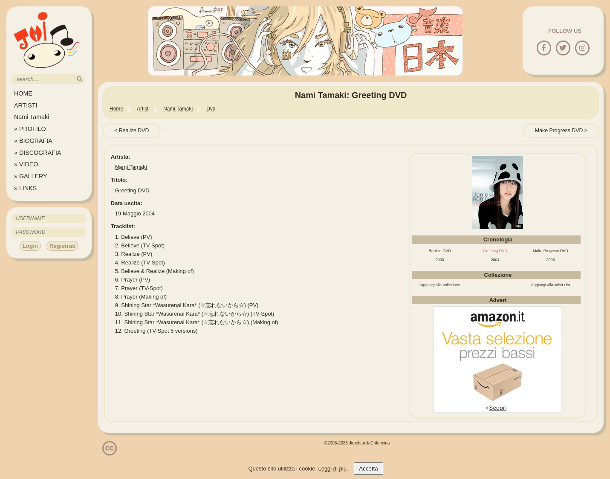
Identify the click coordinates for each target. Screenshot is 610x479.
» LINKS (25, 188)
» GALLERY (30, 176)
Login (30, 246)
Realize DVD (134, 131)
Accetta (368, 468)
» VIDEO (26, 164)
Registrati (62, 246)
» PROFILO (30, 128)
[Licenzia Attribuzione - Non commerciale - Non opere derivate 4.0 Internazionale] (109, 452)
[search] (79, 79)
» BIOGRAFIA (33, 140)
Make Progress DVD (559, 131)
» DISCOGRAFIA (37, 152)
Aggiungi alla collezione (439, 285)
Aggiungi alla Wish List (550, 285)
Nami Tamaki (31, 116)
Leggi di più (332, 468)
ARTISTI (26, 105)
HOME (23, 93)
